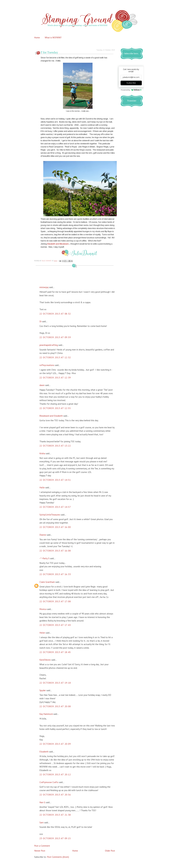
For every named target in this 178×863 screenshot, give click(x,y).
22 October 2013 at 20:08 (55, 706)
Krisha (42, 453)
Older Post (110, 850)
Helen (42, 632)
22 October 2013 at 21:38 (55, 814)
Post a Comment (42, 845)
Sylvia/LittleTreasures (49, 514)
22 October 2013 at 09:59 (55, 337)
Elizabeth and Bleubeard (57, 244)
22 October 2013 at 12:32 (55, 357)
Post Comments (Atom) (58, 857)
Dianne (42, 534)
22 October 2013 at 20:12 (55, 774)
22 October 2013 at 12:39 (55, 377)
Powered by (131, 90)
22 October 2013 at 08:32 (55, 313)
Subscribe (131, 83)
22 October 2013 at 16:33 (55, 574)
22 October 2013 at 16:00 (55, 527)
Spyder (42, 690)
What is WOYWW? (53, 37)
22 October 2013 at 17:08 (55, 601)
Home (37, 37)
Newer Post (39, 850)
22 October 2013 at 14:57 (55, 507)
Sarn (41, 822)
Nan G (42, 802)
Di (40, 321)
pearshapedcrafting (48, 345)
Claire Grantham (47, 582)
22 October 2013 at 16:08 (55, 550)
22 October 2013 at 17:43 (55, 625)
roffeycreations (46, 365)
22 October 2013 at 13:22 (55, 445)
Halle (42, 487)
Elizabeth (43, 751)
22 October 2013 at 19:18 (55, 682)
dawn (42, 385)
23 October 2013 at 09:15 (55, 838)
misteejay (43, 287)
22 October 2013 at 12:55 (55, 408)
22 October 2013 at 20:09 (55, 744)
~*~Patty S (44, 558)
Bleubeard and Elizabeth (51, 415)
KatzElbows (45, 659)
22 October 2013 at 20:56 (55, 794)
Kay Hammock (46, 714)
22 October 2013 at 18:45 (55, 652)
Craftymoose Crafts (48, 782)
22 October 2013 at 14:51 (55, 480)
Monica (42, 609)
